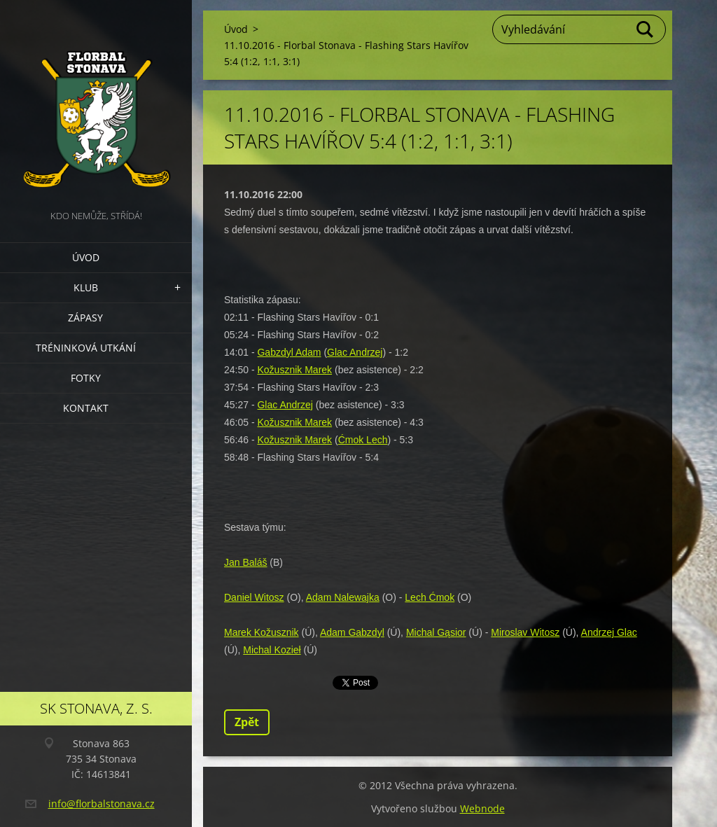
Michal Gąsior (436, 632)
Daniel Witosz (254, 597)
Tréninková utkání (86, 347)
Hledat (645, 29)
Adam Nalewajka (343, 597)
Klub (86, 287)
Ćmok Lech (363, 439)
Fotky (86, 377)
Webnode (482, 808)
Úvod (85, 257)
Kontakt (86, 408)
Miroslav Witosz (525, 632)
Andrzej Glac (609, 632)
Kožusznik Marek (294, 369)
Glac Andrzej (354, 352)
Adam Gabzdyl (352, 632)
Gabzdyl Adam (289, 352)
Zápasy (85, 317)
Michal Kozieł (271, 649)
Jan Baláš (245, 562)
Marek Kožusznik (261, 632)
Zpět (247, 722)
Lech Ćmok (429, 597)
